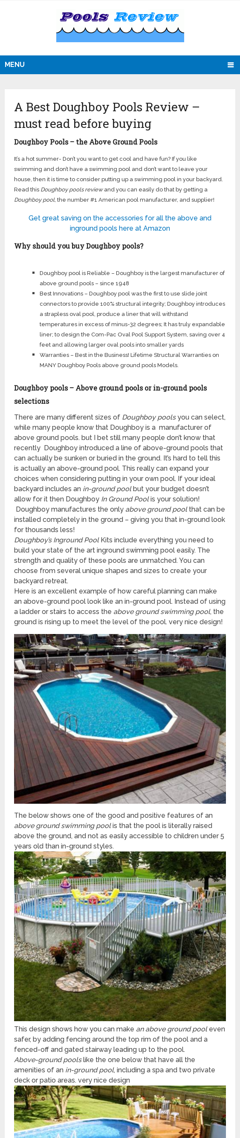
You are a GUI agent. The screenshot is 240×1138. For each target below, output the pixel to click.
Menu (15, 65)
